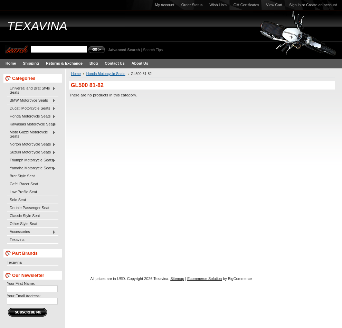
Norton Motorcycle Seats (31, 144)
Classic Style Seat (25, 216)
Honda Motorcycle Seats (31, 116)
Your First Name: (21, 283)
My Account (164, 5)
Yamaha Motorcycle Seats (31, 168)
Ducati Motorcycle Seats (31, 108)
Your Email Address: (24, 296)
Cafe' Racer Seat (24, 184)
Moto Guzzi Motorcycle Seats (31, 134)
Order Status (192, 5)
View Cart (274, 5)
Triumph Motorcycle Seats (31, 160)
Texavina (17, 239)
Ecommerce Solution (204, 279)
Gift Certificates (246, 5)
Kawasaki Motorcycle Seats (31, 124)
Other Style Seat (23, 224)
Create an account (321, 5)
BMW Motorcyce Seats (31, 100)
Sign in (295, 5)
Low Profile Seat (23, 192)
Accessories (31, 231)
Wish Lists (218, 5)
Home (76, 74)
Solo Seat (18, 200)
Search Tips (153, 50)
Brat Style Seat (22, 176)
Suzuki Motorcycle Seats (31, 152)
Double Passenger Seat (29, 208)
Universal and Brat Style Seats (31, 90)
